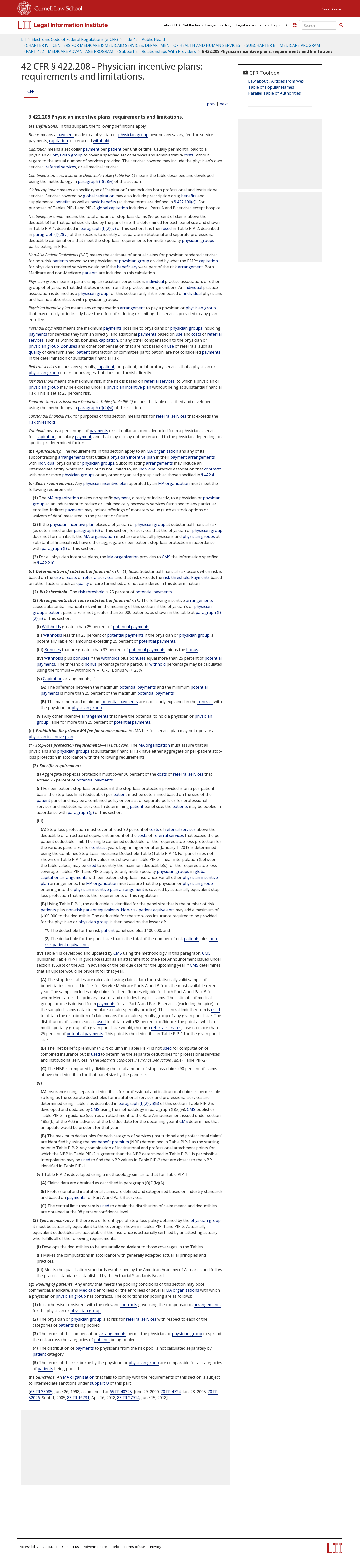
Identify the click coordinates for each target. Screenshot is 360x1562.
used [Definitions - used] (167, 228)
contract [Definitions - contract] (205, 701)
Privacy (155, 1546)
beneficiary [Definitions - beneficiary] (127, 267)
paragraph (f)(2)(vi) (51, 234)
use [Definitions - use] (179, 334)
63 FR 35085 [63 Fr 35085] (41, 1391)
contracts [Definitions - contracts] (213, 469)
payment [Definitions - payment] (66, 134)
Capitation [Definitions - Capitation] (52, 678)
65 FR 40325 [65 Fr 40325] (121, 1391)
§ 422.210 (45, 563)
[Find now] (341, 25)
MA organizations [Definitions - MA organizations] (182, 1290)
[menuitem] (171, 25)
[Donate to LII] (295, 25)
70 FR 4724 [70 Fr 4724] (171, 1391)
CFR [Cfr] (31, 91)
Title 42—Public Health (145, 39)
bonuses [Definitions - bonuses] (81, 658)
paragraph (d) (87, 530)
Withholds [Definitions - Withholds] (51, 626)
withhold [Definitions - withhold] (101, 140)
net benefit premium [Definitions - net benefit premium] (109, 1142)
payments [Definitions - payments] (112, 328)
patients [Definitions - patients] (60, 261)
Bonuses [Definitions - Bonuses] (69, 346)
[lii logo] (74, 25)
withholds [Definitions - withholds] (110, 658)
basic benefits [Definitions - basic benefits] (103, 202)
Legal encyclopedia (251, 25)
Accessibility (29, 1546)
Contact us (70, 1546)
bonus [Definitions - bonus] (192, 649)
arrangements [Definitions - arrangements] (71, 457)
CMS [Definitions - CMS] (166, 557)
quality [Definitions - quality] (35, 352)
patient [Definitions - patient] (115, 149)
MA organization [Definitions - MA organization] (162, 451)
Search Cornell (332, 9)
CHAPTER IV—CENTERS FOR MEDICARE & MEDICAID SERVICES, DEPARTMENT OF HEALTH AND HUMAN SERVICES (133, 45)
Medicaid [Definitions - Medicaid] (87, 1290)
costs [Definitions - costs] (189, 155)
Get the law (191, 25)
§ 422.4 (207, 475)
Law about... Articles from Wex (276, 81)
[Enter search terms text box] (319, 25)
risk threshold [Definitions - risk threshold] (42, 422)
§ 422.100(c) (185, 202)
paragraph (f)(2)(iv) (96, 181)
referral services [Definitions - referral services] (61, 167)
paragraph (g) (81, 812)
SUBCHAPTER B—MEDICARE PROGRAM (283, 45)
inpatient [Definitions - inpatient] (106, 366)
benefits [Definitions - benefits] (188, 196)
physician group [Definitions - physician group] (133, 134)
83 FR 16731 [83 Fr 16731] (78, 1397)
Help (115, 1546)
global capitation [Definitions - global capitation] (98, 196)
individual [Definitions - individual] (155, 281)
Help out (278, 25)
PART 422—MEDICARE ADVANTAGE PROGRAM (70, 51)
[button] (341, 25)
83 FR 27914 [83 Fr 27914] (128, 1397)
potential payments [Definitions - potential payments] (154, 592)
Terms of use (134, 1546)
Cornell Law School (57, 7)
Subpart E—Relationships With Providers (157, 51)
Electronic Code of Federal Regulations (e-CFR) (75, 39)
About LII (171, 25)
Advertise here (95, 1546)
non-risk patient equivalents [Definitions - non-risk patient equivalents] (92, 910)
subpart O (99, 1383)
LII (23, 39)
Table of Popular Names (271, 87)
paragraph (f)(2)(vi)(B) (138, 1103)
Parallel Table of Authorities (274, 93)
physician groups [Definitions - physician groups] (198, 240)
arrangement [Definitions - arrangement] (190, 267)
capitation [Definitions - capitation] (58, 140)
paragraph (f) (54, 548)
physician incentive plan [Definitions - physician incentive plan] (129, 387)
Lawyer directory (219, 25)
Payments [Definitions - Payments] (200, 577)
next (224, 104)
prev (211, 104)
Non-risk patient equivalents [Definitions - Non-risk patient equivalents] (148, 910)
